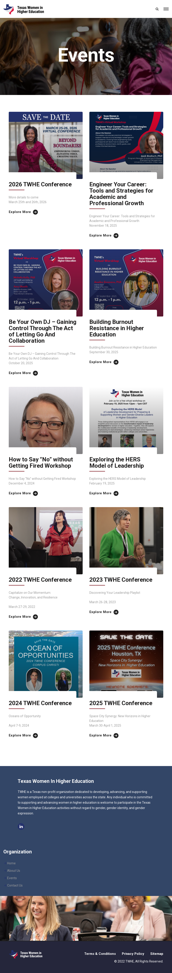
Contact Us (15, 885)
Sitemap (156, 954)
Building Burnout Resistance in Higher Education (116, 328)
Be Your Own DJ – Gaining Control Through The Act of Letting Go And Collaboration (42, 331)
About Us (13, 870)
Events (12, 878)
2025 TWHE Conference (120, 703)
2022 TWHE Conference (40, 579)
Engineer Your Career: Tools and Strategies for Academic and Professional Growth (121, 194)
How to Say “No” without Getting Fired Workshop (41, 462)
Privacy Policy (133, 954)
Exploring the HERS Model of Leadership (116, 462)
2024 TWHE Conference (40, 703)
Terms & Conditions (100, 954)
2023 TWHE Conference (120, 579)
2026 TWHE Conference (40, 184)
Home (11, 863)
